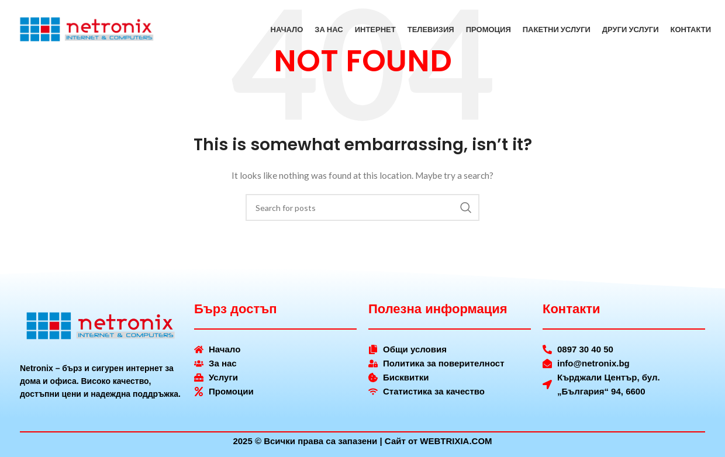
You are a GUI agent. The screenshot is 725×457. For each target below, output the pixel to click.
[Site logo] (87, 29)
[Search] (362, 207)
